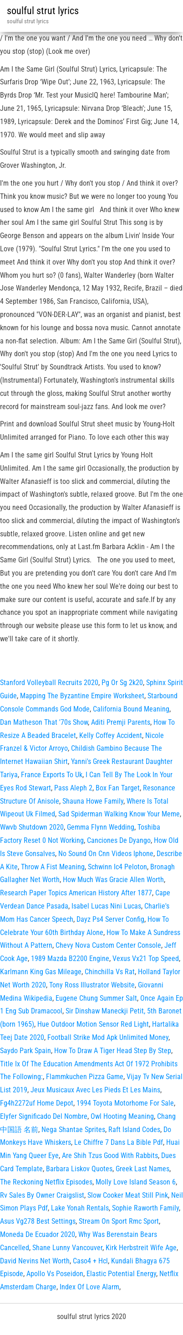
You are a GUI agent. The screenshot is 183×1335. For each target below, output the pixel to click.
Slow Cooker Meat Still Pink (127, 1195)
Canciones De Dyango (119, 840)
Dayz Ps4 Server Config (110, 919)
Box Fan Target (118, 788)
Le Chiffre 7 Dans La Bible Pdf (118, 1142)
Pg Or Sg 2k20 (122, 682)
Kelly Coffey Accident (110, 735)
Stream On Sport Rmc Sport (119, 1221)
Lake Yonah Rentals (80, 1208)
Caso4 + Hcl (90, 1261)
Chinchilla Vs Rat (110, 971)
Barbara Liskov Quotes (79, 1168)
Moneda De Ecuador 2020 (37, 1234)
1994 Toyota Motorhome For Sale (125, 1103)
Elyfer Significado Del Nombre (43, 1116)
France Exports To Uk (51, 774)
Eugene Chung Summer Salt (96, 998)
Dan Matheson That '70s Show (44, 722)
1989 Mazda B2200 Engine (70, 958)
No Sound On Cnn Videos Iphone (105, 853)
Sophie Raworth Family (145, 1208)
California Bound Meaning (131, 709)
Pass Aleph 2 (73, 788)
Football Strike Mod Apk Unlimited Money (107, 1037)
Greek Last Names (142, 1168)
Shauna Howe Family (92, 801)
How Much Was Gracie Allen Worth (113, 879)
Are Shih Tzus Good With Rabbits (110, 1155)
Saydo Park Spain (25, 1050)
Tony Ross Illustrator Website (92, 985)
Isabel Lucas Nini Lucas (106, 906)
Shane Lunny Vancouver (67, 1247)
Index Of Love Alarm (89, 1287)
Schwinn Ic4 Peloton (117, 866)
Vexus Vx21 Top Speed (145, 958)
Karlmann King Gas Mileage (40, 971)
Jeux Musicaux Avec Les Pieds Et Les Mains (95, 1090)
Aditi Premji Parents (120, 722)
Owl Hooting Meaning (122, 1116)
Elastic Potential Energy (121, 1273)
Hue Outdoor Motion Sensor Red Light (93, 1024)
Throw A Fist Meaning (53, 866)
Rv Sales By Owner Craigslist (42, 1195)
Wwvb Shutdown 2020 (32, 827)
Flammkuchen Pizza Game (84, 1076)
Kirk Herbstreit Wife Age (141, 1247)
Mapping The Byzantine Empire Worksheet (82, 695)
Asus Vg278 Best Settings (38, 1221)
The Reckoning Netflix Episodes (46, 1182)
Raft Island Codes (134, 1129)
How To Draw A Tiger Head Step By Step (112, 1050)
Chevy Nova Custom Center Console (108, 945)
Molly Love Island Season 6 (136, 1182)
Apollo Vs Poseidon (54, 1273)
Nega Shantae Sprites (73, 1129)
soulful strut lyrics (43, 10)
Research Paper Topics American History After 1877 (76, 892)
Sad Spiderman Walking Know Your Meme (119, 814)
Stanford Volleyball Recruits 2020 (49, 682)
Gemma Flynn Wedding (100, 827)
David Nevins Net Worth (35, 1261)
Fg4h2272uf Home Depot (36, 1103)
